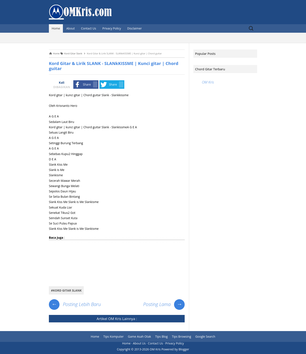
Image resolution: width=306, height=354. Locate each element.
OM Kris (114, 318)
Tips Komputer (113, 336)
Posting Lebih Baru (75, 304)
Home (56, 28)
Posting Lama (164, 304)
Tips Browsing (181, 336)
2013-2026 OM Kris (147, 349)
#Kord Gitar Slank (66, 290)
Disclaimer (134, 28)
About (70, 28)
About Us (139, 343)
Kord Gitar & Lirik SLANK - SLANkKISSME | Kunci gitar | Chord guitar (113, 66)
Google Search (205, 336)
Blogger (183, 349)
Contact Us (88, 28)
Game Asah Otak (139, 336)
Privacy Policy (111, 28)
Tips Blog (161, 336)
